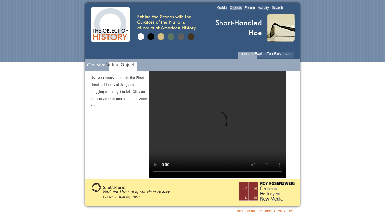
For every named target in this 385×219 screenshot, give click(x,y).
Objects (236, 8)
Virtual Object (121, 64)
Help (291, 211)
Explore (262, 54)
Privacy (279, 211)
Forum (249, 8)
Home (240, 211)
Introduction (246, 54)
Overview (98, 64)
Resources (284, 54)
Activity (263, 8)
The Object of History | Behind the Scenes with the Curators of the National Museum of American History (144, 25)
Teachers (265, 211)
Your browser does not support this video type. (217, 124)
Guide (222, 8)
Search (277, 8)
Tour (272, 54)
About (251, 211)
